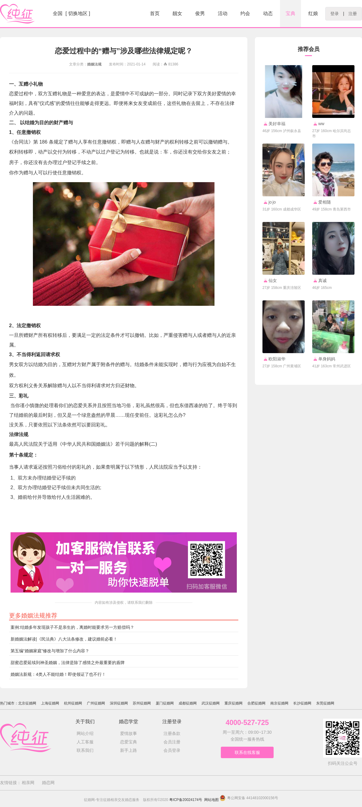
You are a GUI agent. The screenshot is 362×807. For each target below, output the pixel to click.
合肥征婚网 (256, 703)
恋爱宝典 (128, 741)
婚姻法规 (94, 64)
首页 (155, 13)
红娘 (313, 13)
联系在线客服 (247, 752)
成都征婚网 (188, 703)
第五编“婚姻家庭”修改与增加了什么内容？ (50, 650)
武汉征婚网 (211, 703)
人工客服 (85, 741)
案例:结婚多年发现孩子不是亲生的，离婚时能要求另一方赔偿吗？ (72, 627)
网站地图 (211, 800)
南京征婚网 (279, 703)
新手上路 (128, 750)
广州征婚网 (96, 703)
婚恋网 (48, 782)
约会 (245, 13)
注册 (352, 13)
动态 (268, 13)
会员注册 (172, 741)
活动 (222, 13)
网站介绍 (85, 733)
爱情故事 (128, 733)
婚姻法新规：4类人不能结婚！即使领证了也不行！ (58, 674)
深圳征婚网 (119, 703)
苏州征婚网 (142, 703)
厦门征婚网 (165, 703)
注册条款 (172, 733)
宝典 (290, 13)
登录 (334, 13)
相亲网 (28, 782)
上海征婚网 (50, 703)
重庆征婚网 (233, 703)
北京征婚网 (27, 703)
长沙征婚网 (302, 703)
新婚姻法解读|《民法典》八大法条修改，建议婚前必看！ (64, 639)
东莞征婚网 (325, 703)
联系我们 (85, 750)
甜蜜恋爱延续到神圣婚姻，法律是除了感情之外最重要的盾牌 (68, 662)
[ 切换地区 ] (77, 13)
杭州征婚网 (73, 703)
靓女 (177, 13)
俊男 (200, 13)
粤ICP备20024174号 (185, 800)
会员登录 (172, 750)
